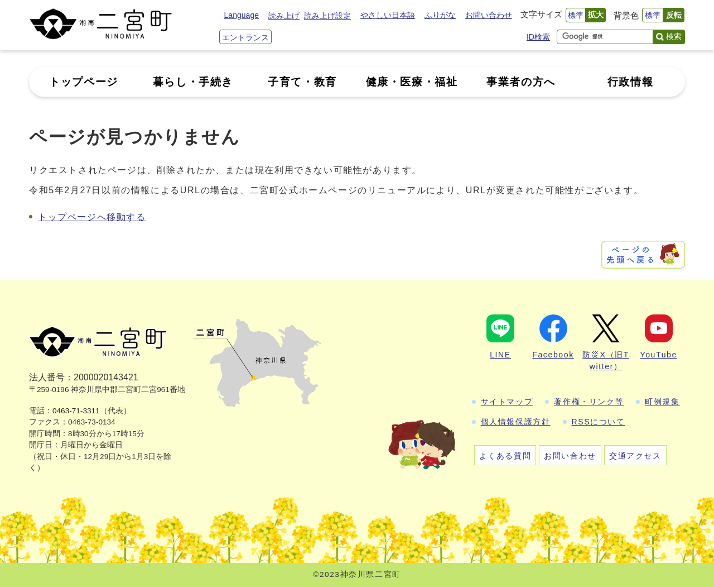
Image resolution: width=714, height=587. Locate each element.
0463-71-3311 (76, 411)
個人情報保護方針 (516, 421)
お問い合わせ (488, 15)
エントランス (245, 37)
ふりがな (440, 15)
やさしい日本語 (387, 15)
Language (241, 15)
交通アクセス (635, 455)
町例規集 (662, 401)
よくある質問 (505, 455)
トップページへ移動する (92, 217)
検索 (674, 36)
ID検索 (538, 36)
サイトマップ (507, 401)
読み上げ (284, 15)
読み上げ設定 (327, 15)
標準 (575, 15)
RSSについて (598, 421)
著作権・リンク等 (589, 401)
